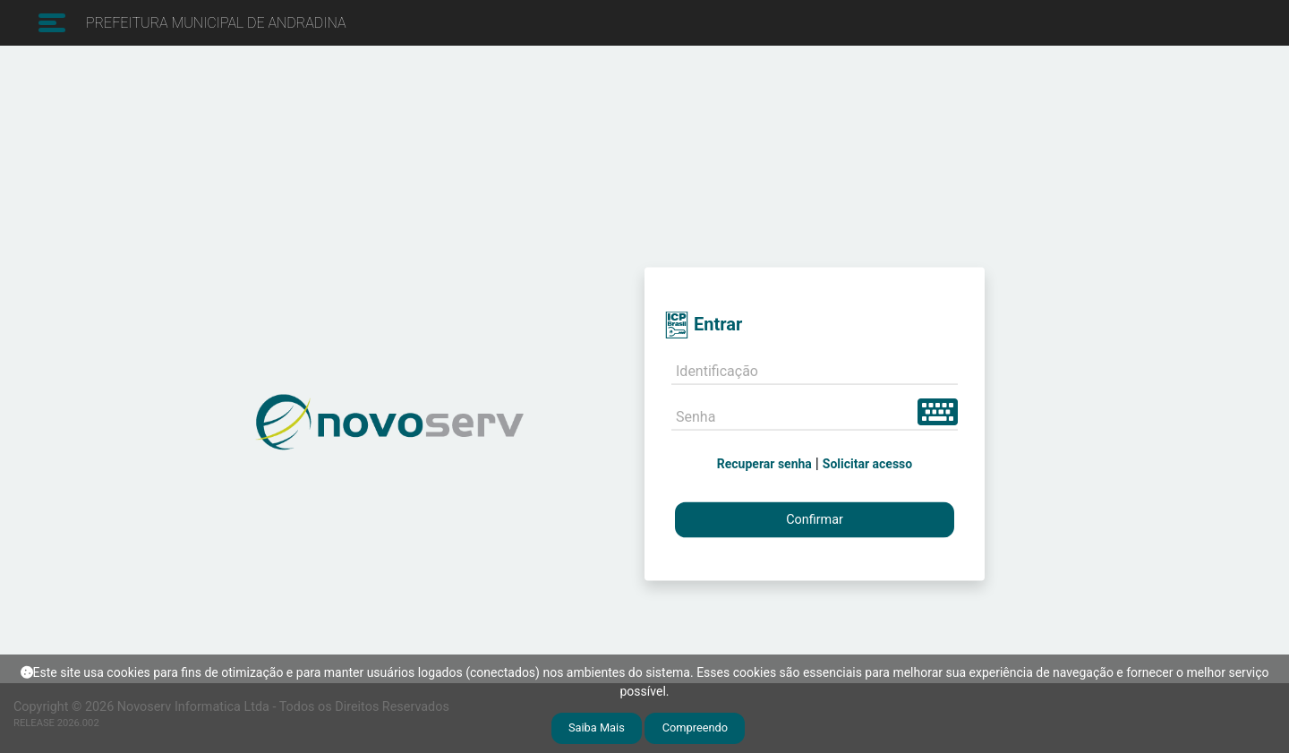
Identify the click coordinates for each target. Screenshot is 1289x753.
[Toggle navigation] (50, 23)
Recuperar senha (764, 463)
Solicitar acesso (867, 463)
